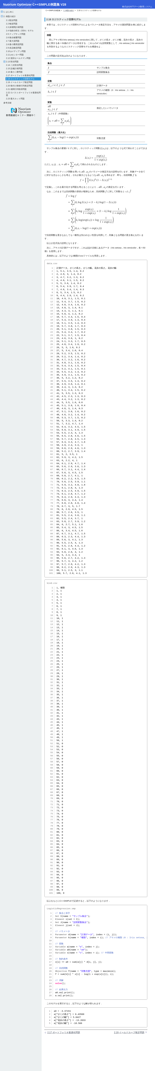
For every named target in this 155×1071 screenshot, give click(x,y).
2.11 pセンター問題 (15, 55)
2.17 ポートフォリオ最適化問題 (20, 75)
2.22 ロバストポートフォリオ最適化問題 (23, 93)
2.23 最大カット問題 (15, 98)
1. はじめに (8, 11)
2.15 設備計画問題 (14, 68)
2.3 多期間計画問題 (14, 27)
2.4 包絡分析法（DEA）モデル (20, 30)
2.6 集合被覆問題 (13, 37)
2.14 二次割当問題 (14, 65)
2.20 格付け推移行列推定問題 (19, 86)
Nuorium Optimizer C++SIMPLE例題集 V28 (34, 4)
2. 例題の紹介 (9, 16)
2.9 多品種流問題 (13, 48)
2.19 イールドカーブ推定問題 (19, 82)
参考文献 (7, 103)
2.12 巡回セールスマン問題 (18, 58)
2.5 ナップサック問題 (15, 34)
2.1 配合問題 (11, 20)
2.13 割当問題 (12, 61)
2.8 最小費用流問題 (14, 44)
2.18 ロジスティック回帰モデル (20, 79)
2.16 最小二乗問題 (14, 72)
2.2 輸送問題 (11, 24)
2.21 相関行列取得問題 (16, 89)
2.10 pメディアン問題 (16, 51)
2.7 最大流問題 (12, 41)
